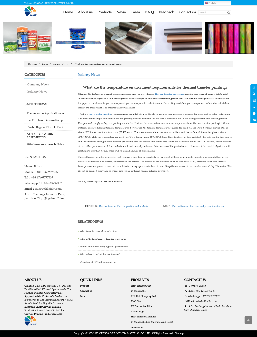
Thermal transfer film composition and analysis (123, 206)
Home (33, 63)
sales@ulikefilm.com (48, 188)
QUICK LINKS (91, 280)
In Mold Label (138, 290)
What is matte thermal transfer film (98, 231)
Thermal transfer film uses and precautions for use (198, 206)
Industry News (61, 63)
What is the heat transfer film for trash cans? (103, 238)
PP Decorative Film (141, 306)
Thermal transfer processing (169, 94)
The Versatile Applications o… (47, 113)
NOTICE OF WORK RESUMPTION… (40, 135)
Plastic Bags (137, 311)
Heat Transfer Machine (143, 316)
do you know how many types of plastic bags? (104, 246)
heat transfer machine (100, 114)
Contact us (86, 290)
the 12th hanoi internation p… (46, 120)
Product (84, 285)
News (45, 63)
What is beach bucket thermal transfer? (100, 254)
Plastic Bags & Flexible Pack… (46, 127)
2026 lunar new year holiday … (47, 144)
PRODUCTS (140, 280)
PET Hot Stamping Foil (143, 296)
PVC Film (136, 301)
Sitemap (179, 333)
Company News (38, 84)
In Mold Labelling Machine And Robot (152, 321)
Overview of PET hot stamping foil (98, 262)
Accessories (137, 326)
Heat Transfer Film (141, 285)
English (210, 3)
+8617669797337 (51, 183)
